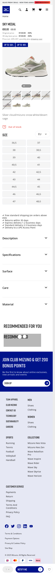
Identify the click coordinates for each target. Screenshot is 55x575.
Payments (11, 492)
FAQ (8, 516)
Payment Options (12, 538)
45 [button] (38, 186)
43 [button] (14, 179)
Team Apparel (12, 399)
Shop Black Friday (42, 2)
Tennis (9, 447)
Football (10, 451)
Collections (34, 437)
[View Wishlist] (40, 9)
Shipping (10, 500)
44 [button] (38, 179)
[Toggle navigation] (47, 10)
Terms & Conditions (13, 534)
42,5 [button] (38, 172)
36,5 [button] (14, 142)
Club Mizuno (11, 404)
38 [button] (14, 150)
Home (5, 16)
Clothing (32, 409)
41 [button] (38, 164)
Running (10, 443)
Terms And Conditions (11, 506)
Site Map (8, 548)
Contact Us (11, 410)
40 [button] (38, 157)
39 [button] (14, 157)
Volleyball (11, 455)
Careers (9, 426)
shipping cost (36, 39)
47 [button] (14, 201)
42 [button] (14, 172)
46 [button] (14, 194)
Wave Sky (32, 467)
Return (9, 496)
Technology (11, 415)
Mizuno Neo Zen (36, 447)
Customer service (15, 486)
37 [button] (38, 142)
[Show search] (20, 9)
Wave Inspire (34, 458)
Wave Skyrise (34, 471)
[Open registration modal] (26, 9)
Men (30, 399)
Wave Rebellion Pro (35, 453)
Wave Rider (33, 463)
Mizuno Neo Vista (37, 443)
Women (31, 416)
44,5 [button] (14, 186)
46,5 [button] (38, 194)
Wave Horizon (35, 475)
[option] (6, 95)
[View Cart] (33, 9)
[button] (25, 239)
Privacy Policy (13, 512)
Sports (9, 437)
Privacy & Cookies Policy (15, 543)
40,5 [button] (14, 164)
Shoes (31, 405)
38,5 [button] (38, 150)
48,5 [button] (38, 201)
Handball (10, 460)
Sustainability (12, 421)
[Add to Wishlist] (49, 569)
